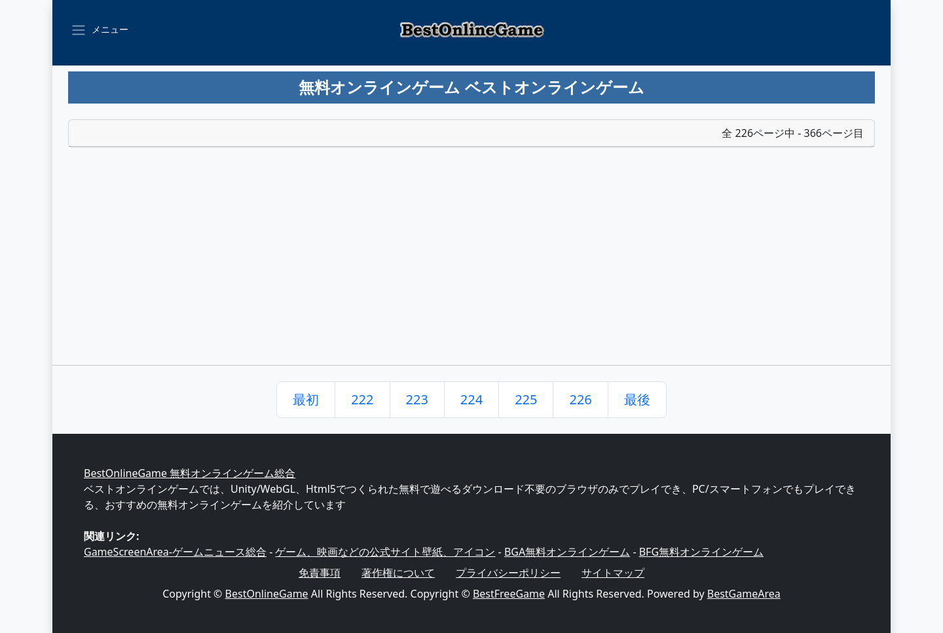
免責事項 (320, 573)
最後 (637, 399)
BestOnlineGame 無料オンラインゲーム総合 (189, 473)
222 (362, 399)
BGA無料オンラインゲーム (567, 552)
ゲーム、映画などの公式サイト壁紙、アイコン (385, 552)
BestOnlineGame (266, 593)
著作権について (398, 573)
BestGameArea (744, 593)
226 (580, 399)
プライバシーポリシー (508, 573)
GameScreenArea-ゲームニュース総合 (175, 552)
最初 (306, 399)
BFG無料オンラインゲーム (701, 552)
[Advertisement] (471, 266)
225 (526, 399)
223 (417, 399)
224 (471, 399)
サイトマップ (613, 573)
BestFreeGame (509, 593)
